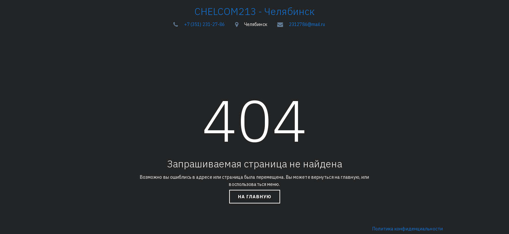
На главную (254, 197)
